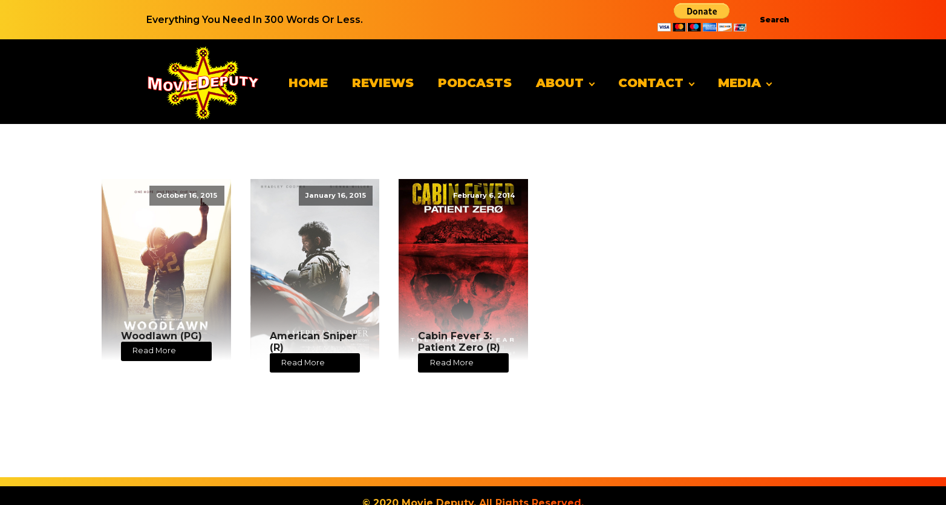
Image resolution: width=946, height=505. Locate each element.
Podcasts (475, 83)
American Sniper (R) (313, 341)
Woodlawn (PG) (161, 336)
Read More (154, 350)
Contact (650, 83)
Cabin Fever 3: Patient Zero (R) (459, 341)
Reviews (383, 83)
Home (308, 83)
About (560, 83)
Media (739, 83)
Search (774, 19)
